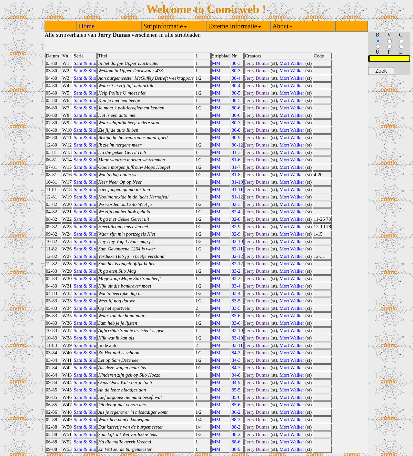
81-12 (237, 196)
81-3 (236, 152)
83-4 (236, 286)
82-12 (237, 256)
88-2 (236, 419)
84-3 (236, 352)
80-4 (236, 78)
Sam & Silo (85, 63)
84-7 (236, 367)
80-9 (236, 137)
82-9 (236, 226)
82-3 (236, 204)
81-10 (237, 182)
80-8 (236, 130)
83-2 (236, 271)
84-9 (236, 382)
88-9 (236, 449)
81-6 (236, 159)
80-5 (236, 93)
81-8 (236, 174)
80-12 (237, 144)
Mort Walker (291, 63)
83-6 (236, 315)
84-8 (236, 375)
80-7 (236, 122)
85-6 (236, 397)
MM (216, 63)
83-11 (237, 345)
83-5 (236, 300)
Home (87, 26)
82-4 (236, 211)
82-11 (237, 248)
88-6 (236, 441)
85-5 (236, 389)
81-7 (236, 167)
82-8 (236, 219)
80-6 (236, 107)
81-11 (237, 189)
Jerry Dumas (257, 63)
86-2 (236, 412)
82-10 (237, 241)
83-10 (237, 330)
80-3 (236, 63)
